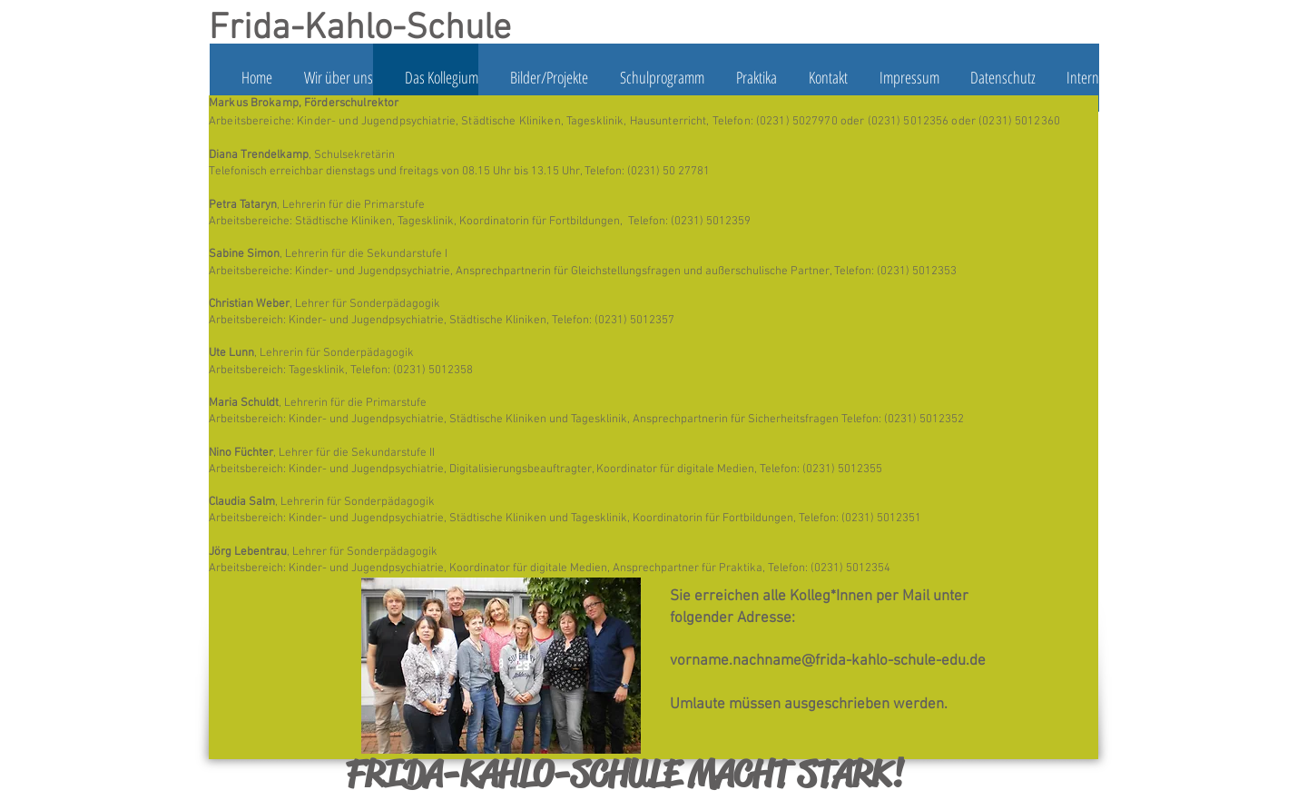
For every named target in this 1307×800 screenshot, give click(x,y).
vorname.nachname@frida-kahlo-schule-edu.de (828, 661)
